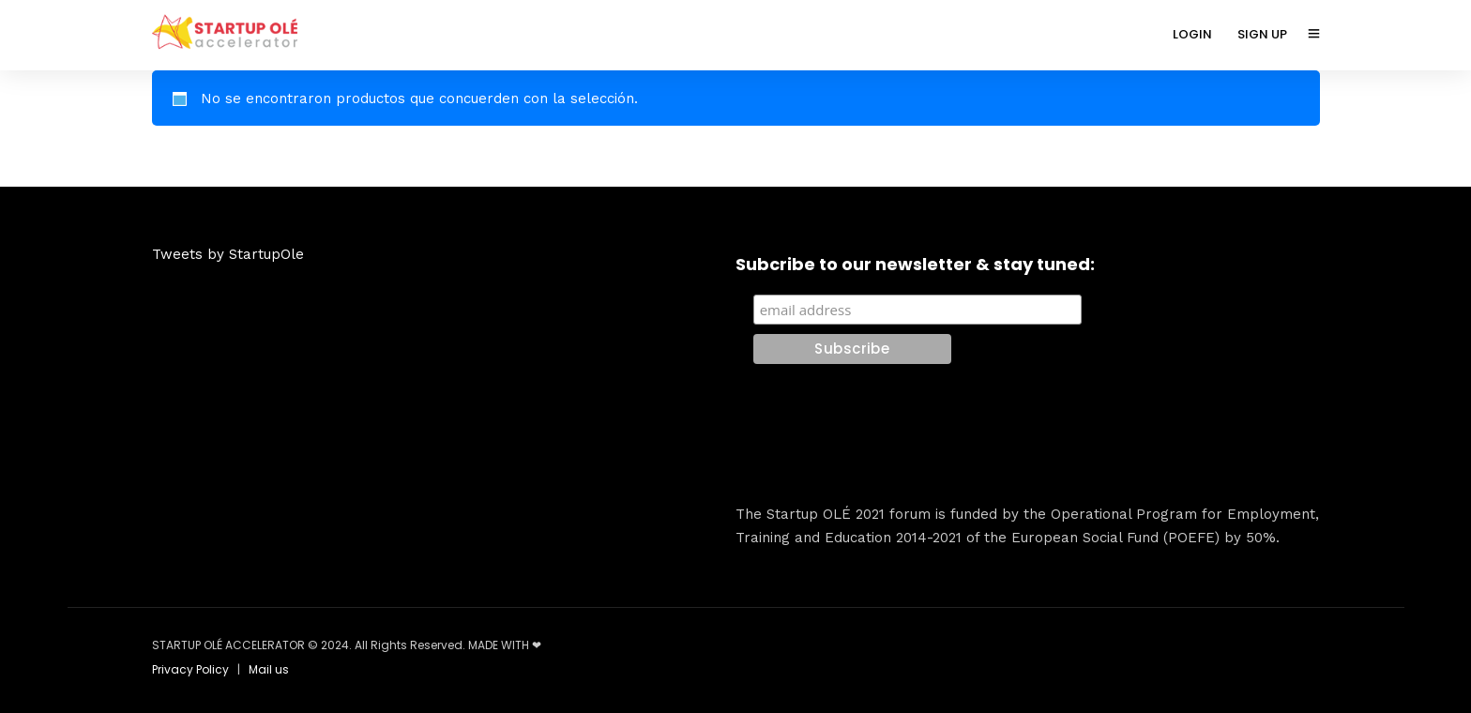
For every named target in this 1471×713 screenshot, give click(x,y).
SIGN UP (1262, 34)
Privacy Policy (190, 669)
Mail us (269, 669)
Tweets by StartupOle (228, 254)
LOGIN (1192, 34)
